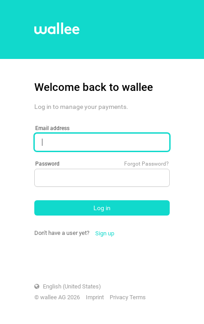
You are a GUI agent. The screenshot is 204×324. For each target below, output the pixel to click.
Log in (102, 208)
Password (47, 164)
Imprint (95, 297)
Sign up (104, 233)
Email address (52, 128)
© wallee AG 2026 (57, 297)
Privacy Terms (128, 297)
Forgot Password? (146, 164)
